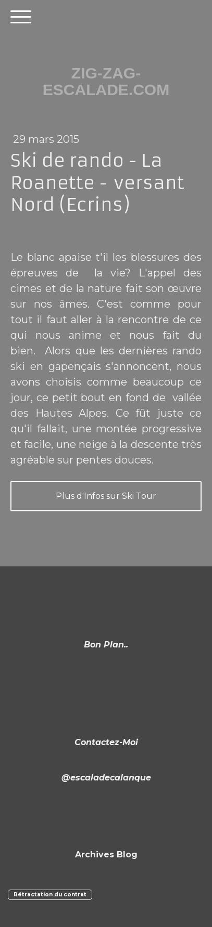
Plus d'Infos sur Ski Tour (106, 496)
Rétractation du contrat (50, 894)
